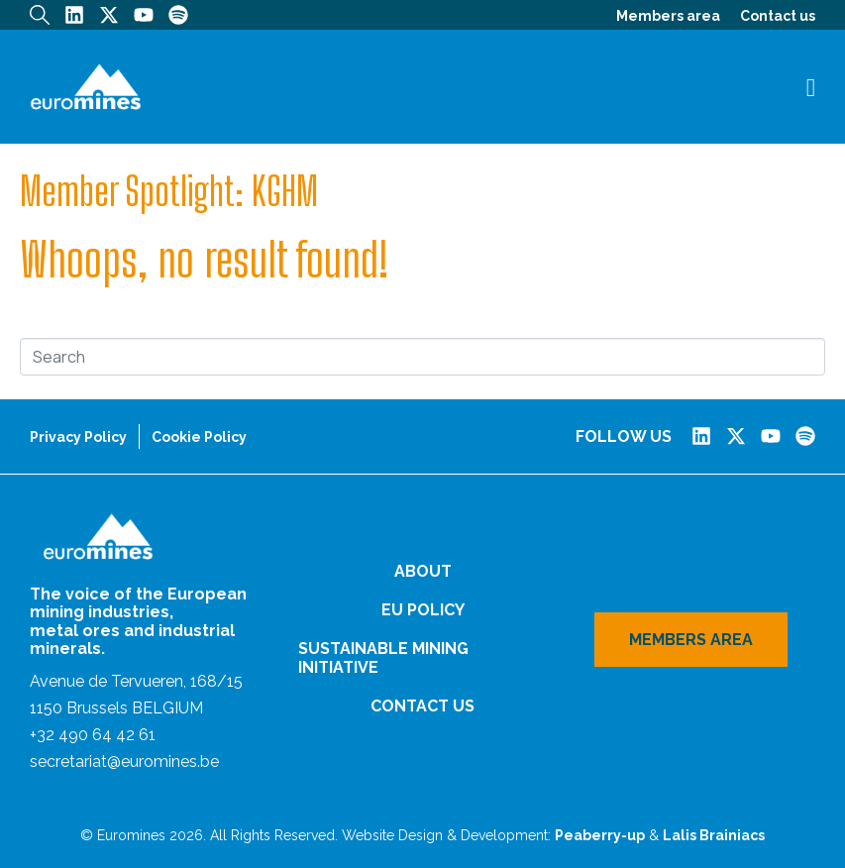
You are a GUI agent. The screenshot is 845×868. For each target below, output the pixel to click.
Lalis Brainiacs (714, 835)
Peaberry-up (600, 835)
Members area (668, 16)
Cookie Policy (199, 437)
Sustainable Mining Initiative (383, 658)
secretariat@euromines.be (124, 761)
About (423, 571)
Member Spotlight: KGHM (169, 191)
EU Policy (423, 609)
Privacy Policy (78, 437)
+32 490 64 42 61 (93, 734)
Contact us (777, 16)
